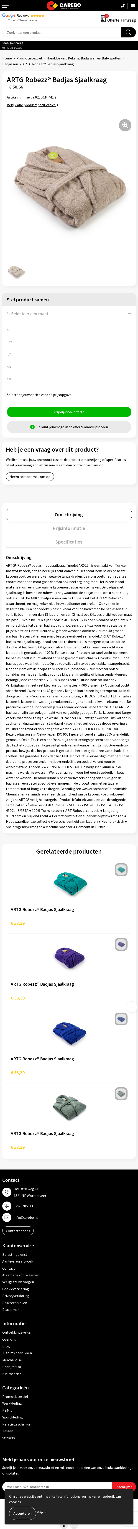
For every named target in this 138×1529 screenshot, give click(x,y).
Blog (6, 1346)
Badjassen (10, 64)
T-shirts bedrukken (17, 1353)
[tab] (69, 514)
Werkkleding (12, 1403)
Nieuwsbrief (11, 1373)
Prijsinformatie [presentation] (69, 528)
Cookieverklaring (15, 1289)
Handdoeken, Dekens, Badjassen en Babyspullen (84, 58)
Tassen (7, 1431)
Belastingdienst (14, 1254)
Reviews (23, 15)
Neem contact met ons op (30, 476)
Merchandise (12, 1360)
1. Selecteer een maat (28, 313)
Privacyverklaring (15, 1295)
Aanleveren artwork (17, 1261)
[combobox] (61, 32)
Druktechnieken (14, 1302)
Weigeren (42, 1512)
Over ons (9, 1339)
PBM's (7, 1410)
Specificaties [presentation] (68, 542)
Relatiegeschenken (17, 1424)
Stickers (8, 1437)
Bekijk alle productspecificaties (33, 105)
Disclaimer (10, 1309)
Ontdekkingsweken (17, 1332)
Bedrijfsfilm (11, 1366)
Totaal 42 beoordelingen (23, 20)
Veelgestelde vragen (18, 1282)
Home (7, 58)
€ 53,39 (18, 923)
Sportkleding (12, 1417)
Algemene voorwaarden (20, 1275)
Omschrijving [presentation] (69, 514)
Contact (8, 1268)
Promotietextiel (29, 58)
